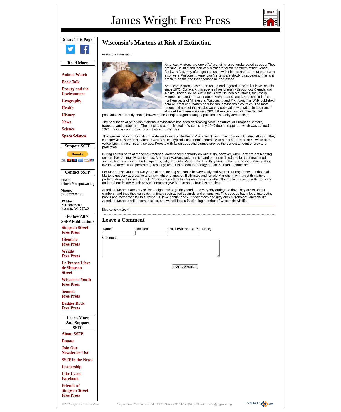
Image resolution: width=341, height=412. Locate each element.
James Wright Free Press (170, 20)
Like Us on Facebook (71, 376)
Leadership (72, 367)
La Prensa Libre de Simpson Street (76, 268)
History (68, 115)
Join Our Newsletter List (75, 350)
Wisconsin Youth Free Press (76, 282)
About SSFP (72, 334)
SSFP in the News (77, 359)
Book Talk (71, 82)
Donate (68, 341)
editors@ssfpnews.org (220, 404)
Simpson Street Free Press (75, 230)
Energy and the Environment (75, 91)
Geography (71, 101)
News (66, 122)
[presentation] (136, 266)
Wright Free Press (71, 253)
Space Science (74, 136)
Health (68, 108)
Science (68, 129)
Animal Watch (74, 75)
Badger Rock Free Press (73, 305)
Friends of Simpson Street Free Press (75, 390)
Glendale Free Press (71, 241)
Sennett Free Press (71, 293)
